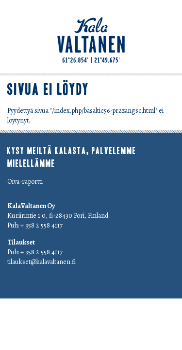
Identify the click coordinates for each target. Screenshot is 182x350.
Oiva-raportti (25, 181)
